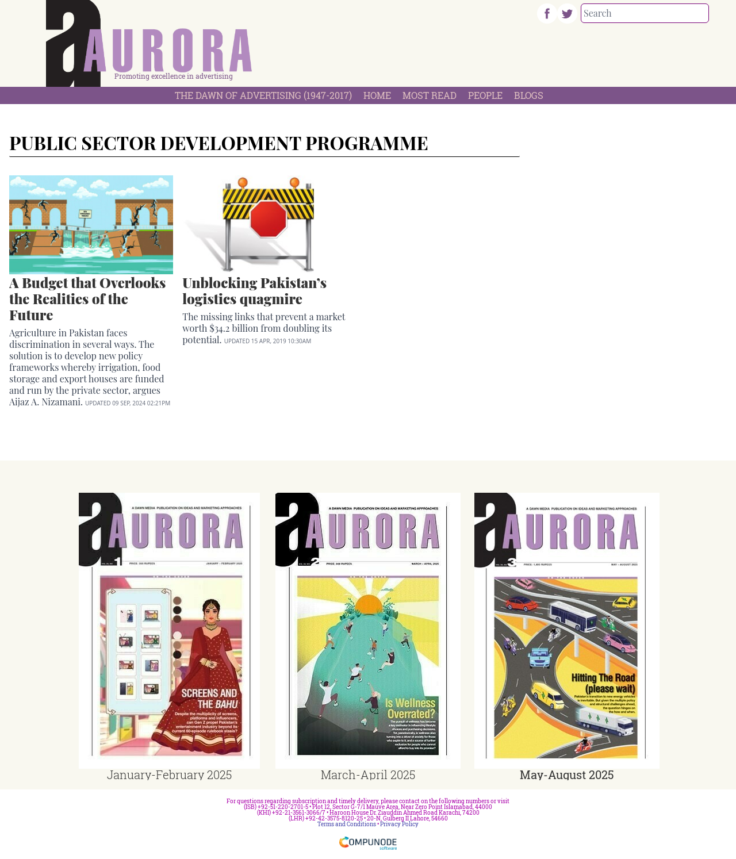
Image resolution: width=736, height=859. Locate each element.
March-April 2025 (368, 774)
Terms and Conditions (346, 824)
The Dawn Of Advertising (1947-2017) (263, 95)
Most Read (429, 95)
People (485, 95)
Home (377, 95)
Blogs (528, 95)
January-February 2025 (169, 774)
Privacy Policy (399, 824)
